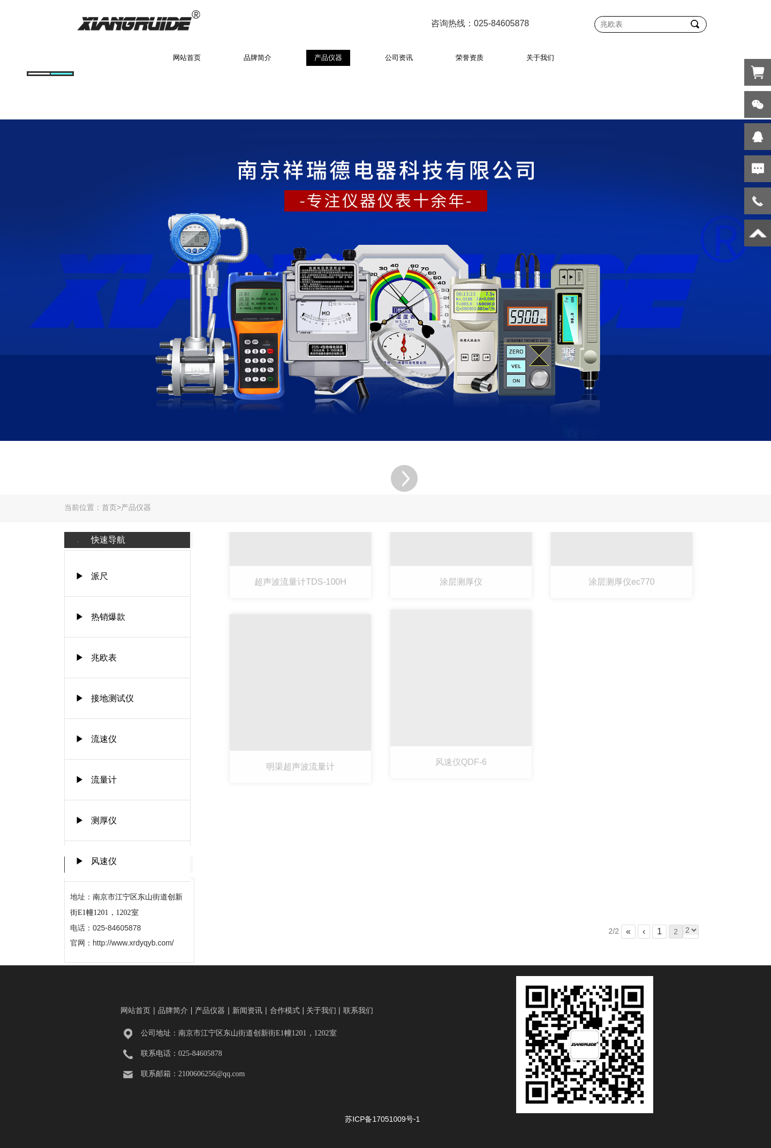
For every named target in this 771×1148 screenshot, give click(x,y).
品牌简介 (257, 58)
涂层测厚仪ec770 (621, 554)
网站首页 (187, 58)
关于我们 (540, 58)
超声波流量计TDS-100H (300, 554)
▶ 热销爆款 (100, 616)
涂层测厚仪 (461, 554)
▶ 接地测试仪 (104, 698)
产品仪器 (328, 58)
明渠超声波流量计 (300, 739)
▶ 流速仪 (96, 739)
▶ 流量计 (96, 779)
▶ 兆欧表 (96, 657)
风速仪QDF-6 (461, 736)
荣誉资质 (469, 58)
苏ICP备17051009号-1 (382, 1119)
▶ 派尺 (91, 576)
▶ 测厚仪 (96, 820)
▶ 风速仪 (96, 861)
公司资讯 (399, 58)
